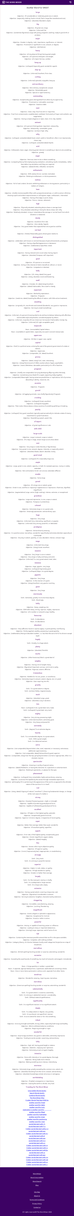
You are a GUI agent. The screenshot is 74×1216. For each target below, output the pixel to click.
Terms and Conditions (37, 1199)
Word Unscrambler (37, 1177)
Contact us (37, 1207)
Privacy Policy (37, 1203)
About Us (37, 1196)
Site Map (37, 1192)
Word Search (37, 1181)
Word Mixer (37, 1173)
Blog (37, 1185)
